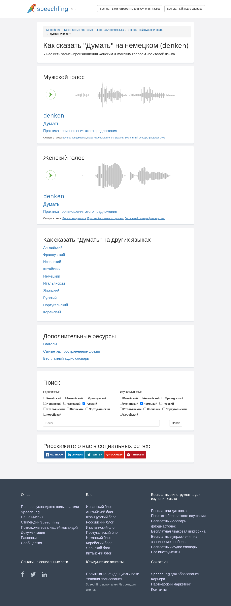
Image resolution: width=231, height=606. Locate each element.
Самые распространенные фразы (71, 351)
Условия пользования (104, 579)
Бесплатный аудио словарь (184, 8)
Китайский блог (98, 553)
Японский (51, 290)
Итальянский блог (101, 527)
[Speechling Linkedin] (47, 575)
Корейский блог (99, 543)
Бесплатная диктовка (169, 511)
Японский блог (98, 548)
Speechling (53, 29)
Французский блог (101, 517)
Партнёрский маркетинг (171, 584)
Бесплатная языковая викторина (178, 531)
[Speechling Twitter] (35, 575)
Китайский (52, 269)
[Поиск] (101, 423)
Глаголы (50, 344)
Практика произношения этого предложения (80, 131)
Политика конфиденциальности (112, 574)
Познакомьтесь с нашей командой (49, 527)
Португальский (55, 305)
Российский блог (99, 522)
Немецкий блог (98, 538)
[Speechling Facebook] (25, 575)
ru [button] (73, 8)
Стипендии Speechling (40, 522)
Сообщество (31, 543)
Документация (33, 532)
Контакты (159, 589)
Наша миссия (32, 517)
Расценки (29, 538)
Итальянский (54, 283)
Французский (54, 255)
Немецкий (51, 276)
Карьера (158, 579)
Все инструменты (165, 552)
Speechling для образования (175, 574)
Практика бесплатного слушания (178, 516)
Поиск (176, 423)
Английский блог (99, 512)
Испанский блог (99, 507)
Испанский (52, 262)
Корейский (52, 312)
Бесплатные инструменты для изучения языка (130, 8)
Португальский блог (102, 532)
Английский (53, 247)
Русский (50, 298)
